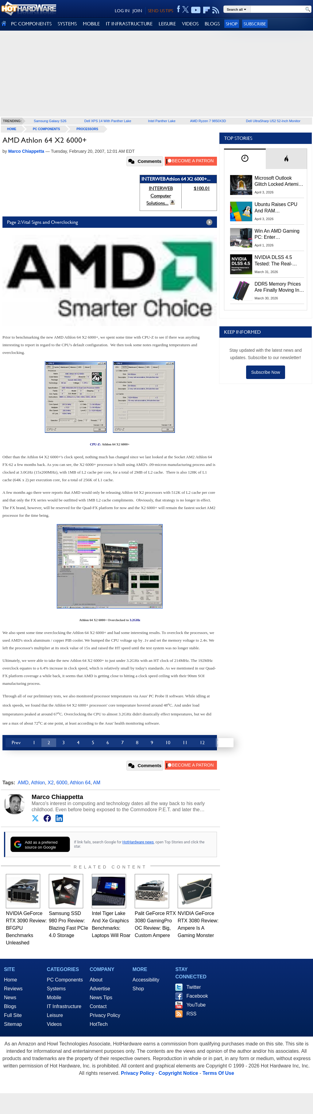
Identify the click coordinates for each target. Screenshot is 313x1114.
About (96, 979)
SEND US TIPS (160, 10)
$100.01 (202, 188)
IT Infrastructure (64, 1006)
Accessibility (146, 979)
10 (167, 742)
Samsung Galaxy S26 (50, 121)
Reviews (13, 988)
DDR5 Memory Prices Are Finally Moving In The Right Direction (278, 287)
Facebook (197, 996)
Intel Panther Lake (161, 121)
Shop (232, 23)
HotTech (99, 1024)
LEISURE (167, 24)
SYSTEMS (67, 24)
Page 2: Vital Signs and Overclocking (111, 222)
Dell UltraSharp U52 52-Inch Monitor (273, 121)
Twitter (193, 987)
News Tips (101, 997)
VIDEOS (190, 24)
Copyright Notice (178, 1073)
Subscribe (255, 23)
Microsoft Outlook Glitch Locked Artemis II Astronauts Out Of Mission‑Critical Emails (279, 181)
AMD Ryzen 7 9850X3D (208, 121)
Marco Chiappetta (57, 796)
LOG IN (122, 10)
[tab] (245, 158)
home (11, 129)
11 (185, 742)
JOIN (137, 10)
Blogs (10, 1006)
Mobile (54, 997)
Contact (98, 1006)
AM (96, 782)
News (10, 997)
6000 (62, 782)
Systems (56, 988)
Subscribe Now (265, 372)
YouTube (196, 1004)
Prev (16, 742)
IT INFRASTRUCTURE (129, 24)
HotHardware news (138, 842)
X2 (51, 782)
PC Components (46, 129)
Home (10, 979)
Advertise (100, 988)
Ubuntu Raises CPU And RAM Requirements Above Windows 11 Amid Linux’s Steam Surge (277, 208)
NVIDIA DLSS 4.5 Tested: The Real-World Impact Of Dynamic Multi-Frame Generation (277, 261)
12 (202, 742)
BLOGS (212, 24)
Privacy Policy (105, 1015)
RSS (191, 1013)
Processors (87, 129)
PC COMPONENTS (31, 24)
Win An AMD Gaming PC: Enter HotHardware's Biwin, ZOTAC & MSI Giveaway (277, 234)
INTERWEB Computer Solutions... (159, 196)
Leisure (55, 1015)
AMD (23, 782)
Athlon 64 (80, 782)
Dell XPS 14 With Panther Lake (107, 121)
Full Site (13, 1015)
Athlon (38, 782)
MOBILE (91, 24)
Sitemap (13, 1024)
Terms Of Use (218, 1073)
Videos (54, 1024)
